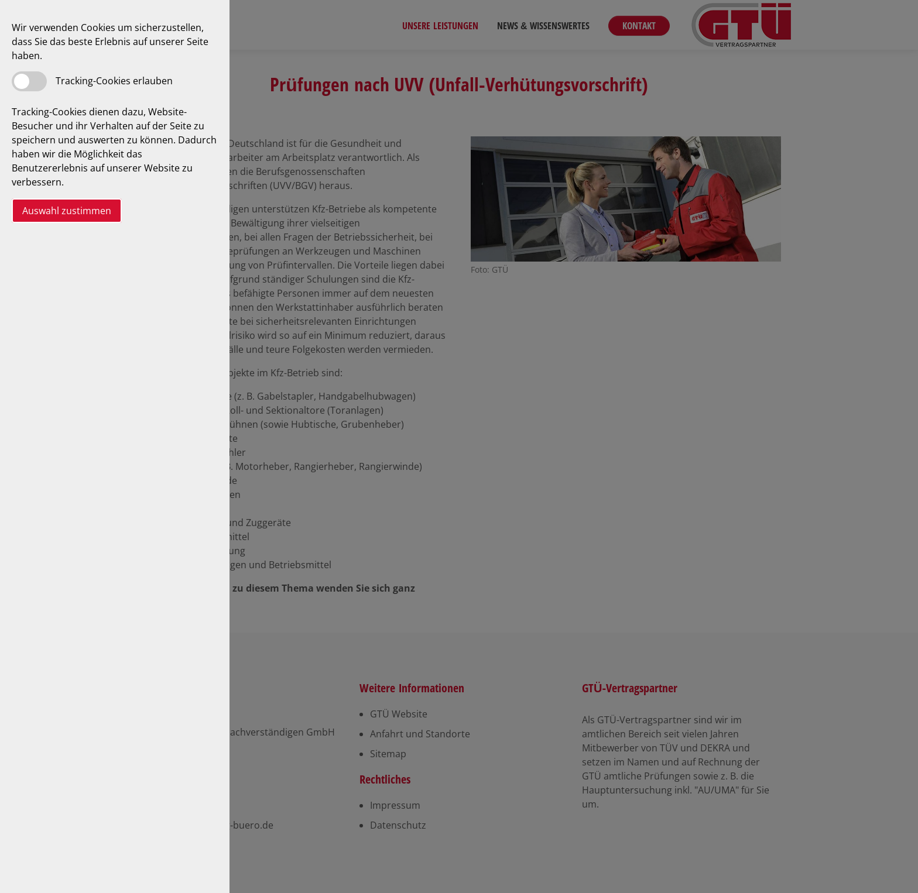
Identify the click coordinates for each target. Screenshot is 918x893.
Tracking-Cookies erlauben (114, 80)
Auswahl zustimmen (66, 210)
